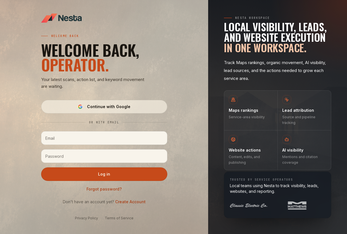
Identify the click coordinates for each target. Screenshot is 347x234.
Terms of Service (119, 218)
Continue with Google (104, 106)
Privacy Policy (86, 218)
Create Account (130, 201)
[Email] (104, 138)
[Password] (104, 156)
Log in (104, 174)
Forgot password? (104, 189)
